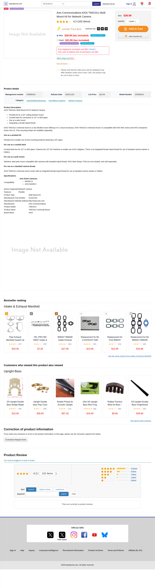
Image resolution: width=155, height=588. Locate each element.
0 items (133, 480)
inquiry (32, 550)
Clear (74, 494)
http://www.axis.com (37, 201)
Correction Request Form (15, 439)
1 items (133, 477)
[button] (149, 3)
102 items (47, 473)
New (82, 35)
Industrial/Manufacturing (36, 101)
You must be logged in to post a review (19, 460)
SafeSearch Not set (108, 3)
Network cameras (75, 101)
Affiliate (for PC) (135, 550)
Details (92, 49)
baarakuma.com (15, 4)
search (96, 4)
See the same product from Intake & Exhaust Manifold (129, 356)
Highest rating (44, 489)
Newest (31, 489)
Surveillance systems (57, 101)
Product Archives (95, 550)
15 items (134, 468)
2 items (133, 474)
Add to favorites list (133, 36)
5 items (133, 471)
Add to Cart (133, 29)
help (22, 550)
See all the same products (140, 421)
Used (76, 42)
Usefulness (59, 489)
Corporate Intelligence (48, 550)
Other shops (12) (66, 58)
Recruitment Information (73, 550)
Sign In (129, 4)
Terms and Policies (116, 550)
